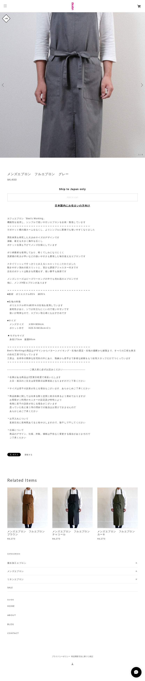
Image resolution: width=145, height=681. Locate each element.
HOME (11, 606)
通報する (29, 455)
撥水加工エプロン (16, 563)
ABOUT (11, 615)
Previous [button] (3, 85)
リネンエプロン (15, 579)
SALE (10, 587)
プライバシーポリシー (61, 656)
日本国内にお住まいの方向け (72, 205)
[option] (72, 85)
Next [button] (141, 85)
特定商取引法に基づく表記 (82, 656)
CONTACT (13, 633)
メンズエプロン (15, 571)
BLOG (10, 624)
